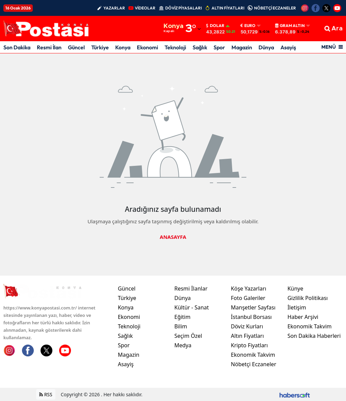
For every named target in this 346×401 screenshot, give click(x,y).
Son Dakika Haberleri (314, 336)
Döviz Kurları (247, 326)
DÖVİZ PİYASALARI (183, 7)
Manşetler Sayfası (253, 307)
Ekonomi (147, 47)
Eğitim (182, 317)
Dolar (215, 26)
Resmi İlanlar (190, 288)
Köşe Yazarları (248, 288)
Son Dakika (16, 47)
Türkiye (100, 47)
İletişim (297, 307)
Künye (295, 288)
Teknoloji (175, 47)
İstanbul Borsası (251, 317)
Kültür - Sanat (191, 307)
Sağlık (200, 47)
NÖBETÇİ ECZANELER (275, 7)
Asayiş (288, 47)
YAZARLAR (114, 7)
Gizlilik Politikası (308, 298)
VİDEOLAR (145, 7)
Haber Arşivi (303, 317)
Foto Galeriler (248, 298)
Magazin (241, 47)
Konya (122, 47)
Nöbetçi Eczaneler (253, 364)
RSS (45, 394)
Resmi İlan (49, 47)
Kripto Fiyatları (249, 345)
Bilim (180, 326)
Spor (219, 47)
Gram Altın (290, 26)
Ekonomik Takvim (253, 354)
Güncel (76, 47)
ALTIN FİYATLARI (228, 7)
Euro (248, 26)
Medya (183, 345)
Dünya (266, 47)
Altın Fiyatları (247, 336)
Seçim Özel (188, 336)
